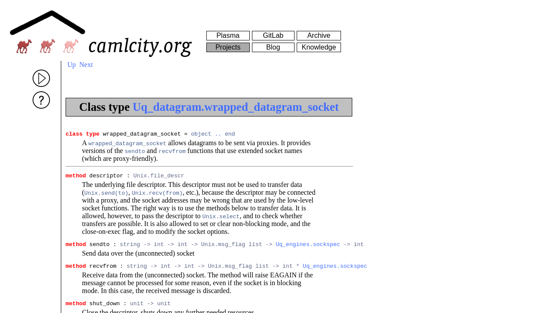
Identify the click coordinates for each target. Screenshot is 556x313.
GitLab (273, 35)
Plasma (227, 35)
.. (218, 135)
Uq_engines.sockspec (308, 248)
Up (71, 64)
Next (86, 64)
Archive (318, 35)
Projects (228, 47)
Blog (273, 47)
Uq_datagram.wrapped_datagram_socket (235, 106)
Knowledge (318, 47)
